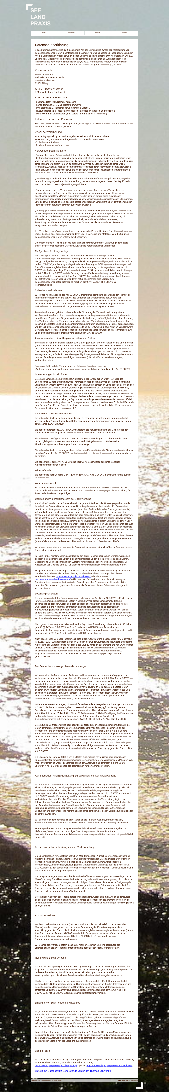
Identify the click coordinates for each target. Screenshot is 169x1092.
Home (44, 33)
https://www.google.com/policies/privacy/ (56, 1065)
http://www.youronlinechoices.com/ (53, 579)
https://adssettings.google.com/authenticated (109, 1065)
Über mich (71, 33)
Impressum (134, 1080)
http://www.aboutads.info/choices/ (73, 576)
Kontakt (124, 33)
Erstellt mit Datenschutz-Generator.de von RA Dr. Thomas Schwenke (73, 1070)
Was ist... (98, 33)
